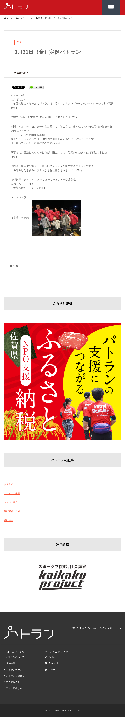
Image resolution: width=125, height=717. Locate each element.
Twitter (50, 657)
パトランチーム (14, 669)
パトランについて (15, 657)
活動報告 (8, 520)
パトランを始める (15, 675)
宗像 (15, 266)
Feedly (50, 669)
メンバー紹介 (11, 502)
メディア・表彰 (12, 493)
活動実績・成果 (12, 511)
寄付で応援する (14, 688)
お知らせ (8, 484)
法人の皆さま (13, 682)
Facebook (51, 663)
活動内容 (10, 663)
